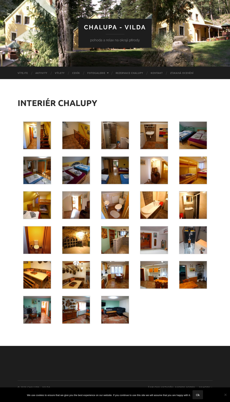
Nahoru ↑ (205, 387)
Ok (198, 395)
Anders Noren (185, 387)
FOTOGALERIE (96, 72)
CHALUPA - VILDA (115, 27)
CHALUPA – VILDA (38, 387)
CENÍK (76, 72)
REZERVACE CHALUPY (129, 72)
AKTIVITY (41, 72)
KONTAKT (157, 72)
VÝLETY (60, 72)
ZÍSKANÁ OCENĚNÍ (182, 72)
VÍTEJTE (23, 72)
